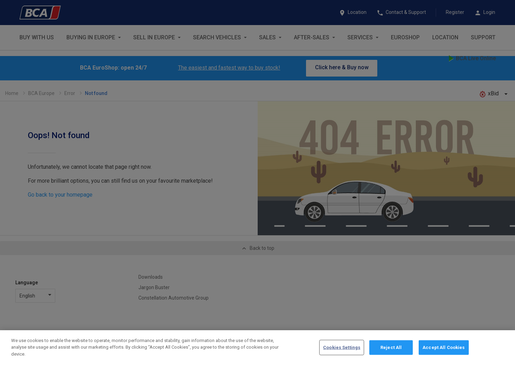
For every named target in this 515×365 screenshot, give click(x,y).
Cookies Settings (341, 350)
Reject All (391, 350)
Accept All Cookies (444, 350)
